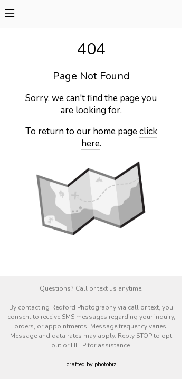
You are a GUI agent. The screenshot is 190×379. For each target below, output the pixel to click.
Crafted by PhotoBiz (91, 364)
